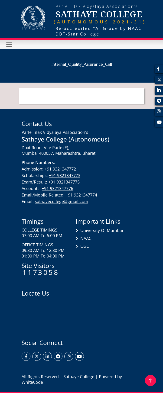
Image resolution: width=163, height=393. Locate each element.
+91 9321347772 (60, 169)
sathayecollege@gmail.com (61, 201)
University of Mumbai (101, 230)
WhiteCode (32, 382)
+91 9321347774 (81, 195)
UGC (84, 246)
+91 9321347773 (64, 175)
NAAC (85, 238)
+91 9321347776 (57, 188)
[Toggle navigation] (9, 44)
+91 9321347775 (64, 182)
